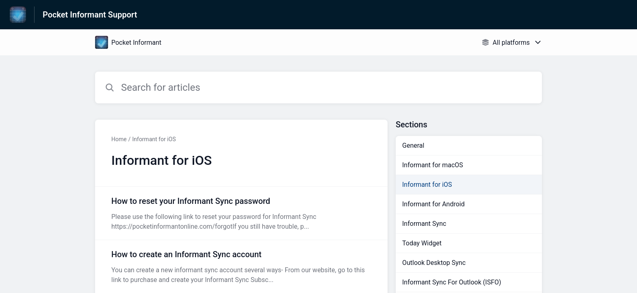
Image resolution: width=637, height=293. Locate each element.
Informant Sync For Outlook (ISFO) (451, 282)
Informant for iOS (154, 139)
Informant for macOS (432, 165)
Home (119, 139)
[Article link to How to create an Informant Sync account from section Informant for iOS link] (241, 266)
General (413, 145)
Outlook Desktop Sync (434, 263)
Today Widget (422, 243)
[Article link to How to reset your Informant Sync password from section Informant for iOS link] (241, 213)
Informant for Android (433, 204)
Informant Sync (424, 223)
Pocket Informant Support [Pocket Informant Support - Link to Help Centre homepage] (90, 15)
